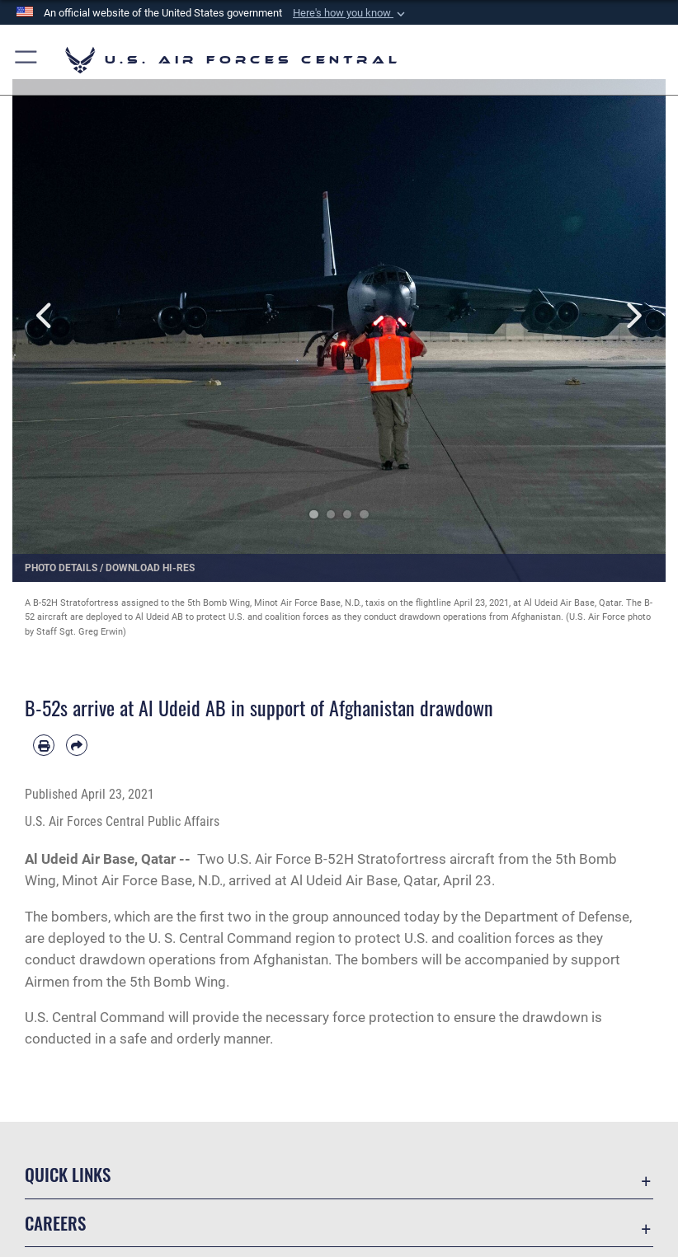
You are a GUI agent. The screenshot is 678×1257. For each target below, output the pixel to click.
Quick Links (68, 1174)
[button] (350, 13)
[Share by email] (76, 745)
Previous (45, 316)
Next (633, 316)
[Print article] (43, 745)
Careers (55, 1223)
